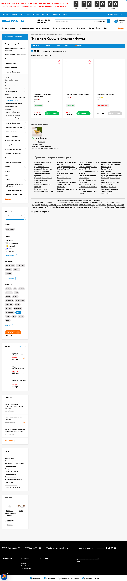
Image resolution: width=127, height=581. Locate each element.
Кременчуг (119, 205)
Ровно (75, 205)
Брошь (7, 94)
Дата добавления (59, 51)
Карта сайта (79, 559)
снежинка (9, 300)
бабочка (9, 293)
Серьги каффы (10, 86)
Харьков (42, 203)
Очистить (8, 335)
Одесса (49, 203)
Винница (104, 203)
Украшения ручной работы (13, 479)
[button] (4, 577)
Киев (37, 203)
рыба (7, 316)
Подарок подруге (10, 474)
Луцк (70, 207)
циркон (8, 269)
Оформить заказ (26, 568)
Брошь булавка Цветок (43, 178)
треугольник (20, 300)
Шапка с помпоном (11, 485)
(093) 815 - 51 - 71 (42, 22)
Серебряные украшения (13, 103)
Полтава (118, 203)
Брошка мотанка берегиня (16, 97)
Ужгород (103, 207)
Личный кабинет (26, 566)
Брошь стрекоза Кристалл (111, 162)
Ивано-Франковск (39, 207)
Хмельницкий (67, 205)
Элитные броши (12, 100)
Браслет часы (9, 458)
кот (15, 289)
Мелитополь (77, 207)
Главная (5, 14)
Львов (70, 203)
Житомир (52, 205)
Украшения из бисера (12, 118)
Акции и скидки (33, 14)
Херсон (111, 203)
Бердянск (95, 207)
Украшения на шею (11, 106)
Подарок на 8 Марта (11, 471)
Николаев (87, 203)
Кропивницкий (85, 205)
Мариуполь (95, 203)
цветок (21, 289)
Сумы (59, 205)
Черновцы (111, 205)
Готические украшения (12, 461)
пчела (17, 304)
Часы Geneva (9, 482)
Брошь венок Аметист (87, 185)
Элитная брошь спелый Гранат (77, 94)
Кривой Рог (77, 203)
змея (14, 316)
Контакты (56, 14)
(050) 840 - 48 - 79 (43, 20)
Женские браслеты (11, 91)
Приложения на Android (91, 559)
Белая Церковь (62, 207)
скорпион (9, 304)
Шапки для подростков (12, 487)
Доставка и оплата (17, 14)
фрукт (18, 312)
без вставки (10, 265)
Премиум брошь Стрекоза (111, 176)
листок (15, 296)
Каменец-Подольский (115, 207)
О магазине (45, 14)
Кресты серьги (19, 463)
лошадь (8, 289)
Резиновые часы (10, 477)
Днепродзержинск (98, 205)
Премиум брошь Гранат (106, 94)
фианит (16, 269)
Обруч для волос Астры (66, 167)
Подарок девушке (10, 466)
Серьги (7, 83)
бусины (8, 273)
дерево (20, 316)
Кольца (7, 88)
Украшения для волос (12, 115)
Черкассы (44, 205)
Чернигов (36, 205)
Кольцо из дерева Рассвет (111, 173)
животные (17, 308)
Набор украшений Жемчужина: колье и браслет (42, 173)
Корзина (23, 563)
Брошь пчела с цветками (66, 182)
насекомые (9, 312)
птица (8, 296)
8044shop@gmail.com (57, 548)
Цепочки (8, 109)
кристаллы (20, 265)
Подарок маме (9, 469)
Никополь (87, 207)
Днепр (55, 203)
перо (16, 293)
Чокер (7, 77)
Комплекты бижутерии (12, 112)
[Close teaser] (8, 573)
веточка (8, 308)
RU (98, 578)
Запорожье (63, 203)
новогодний (10, 229)
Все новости (11, 441)
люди (7, 320)
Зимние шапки (9, 463)
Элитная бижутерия (11, 80)
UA (94, 578)
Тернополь (51, 207)
